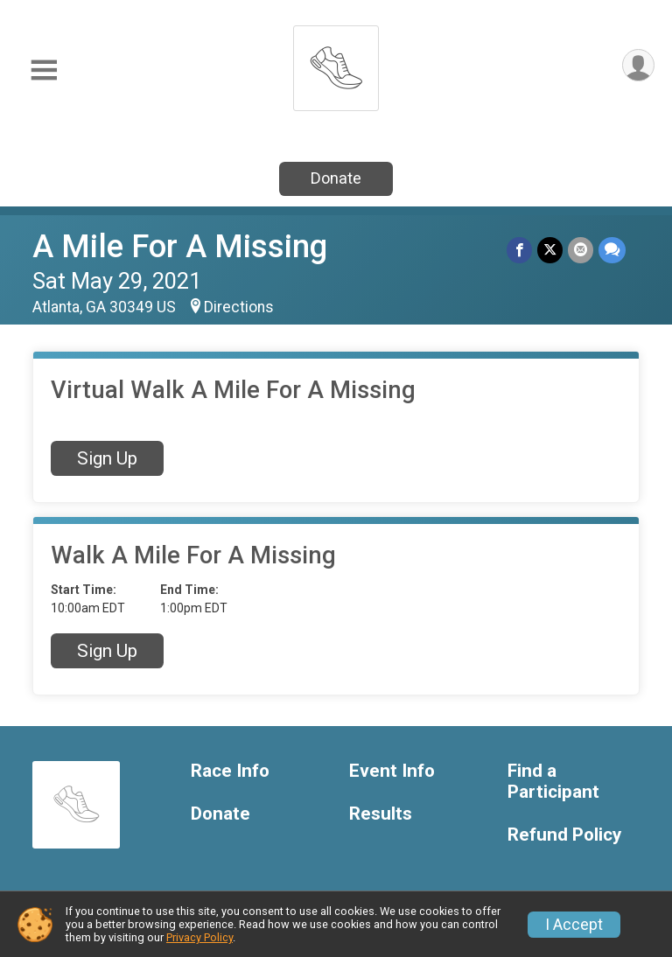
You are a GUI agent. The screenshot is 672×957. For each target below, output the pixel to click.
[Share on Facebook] (519, 249)
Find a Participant (553, 781)
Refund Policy (564, 835)
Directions (239, 307)
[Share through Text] (612, 249)
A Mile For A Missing (179, 246)
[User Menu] (638, 65)
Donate (336, 178)
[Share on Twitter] (550, 249)
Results (380, 814)
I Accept (574, 924)
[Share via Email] (580, 249)
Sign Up (107, 458)
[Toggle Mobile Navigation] (43, 70)
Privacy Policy (199, 937)
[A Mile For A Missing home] (336, 63)
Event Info (392, 771)
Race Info (230, 771)
